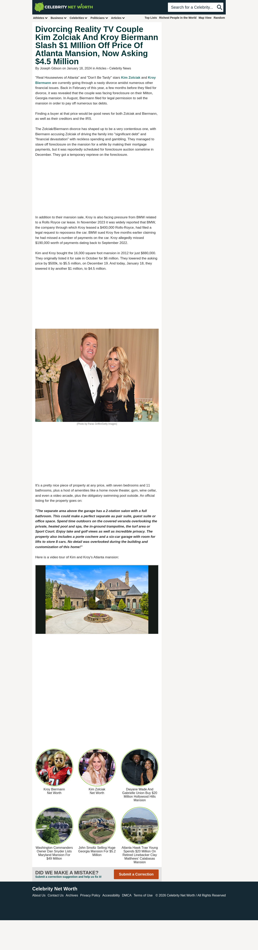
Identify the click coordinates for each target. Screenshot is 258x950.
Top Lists (151, 17)
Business (59, 18)
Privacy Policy (90, 895)
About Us (39, 895)
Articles (118, 18)
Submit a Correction (136, 874)
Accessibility (111, 895)
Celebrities (79, 18)
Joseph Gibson (50, 68)
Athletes (40, 18)
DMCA (126, 895)
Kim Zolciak (130, 78)
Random (219, 17)
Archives (72, 895)
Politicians (99, 18)
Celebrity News (120, 68)
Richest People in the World (178, 17)
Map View (205, 17)
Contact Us (55, 895)
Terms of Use (143, 895)
